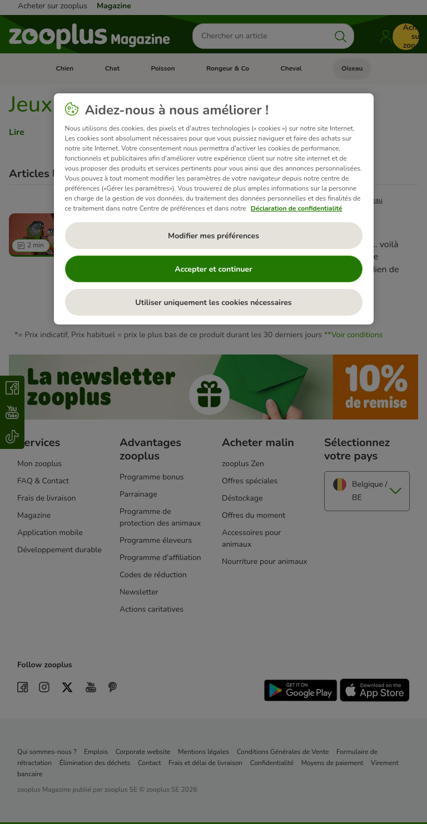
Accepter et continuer (213, 269)
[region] (214, 208)
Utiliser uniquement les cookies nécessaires (213, 302)
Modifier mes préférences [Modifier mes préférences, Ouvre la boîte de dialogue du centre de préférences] (213, 236)
